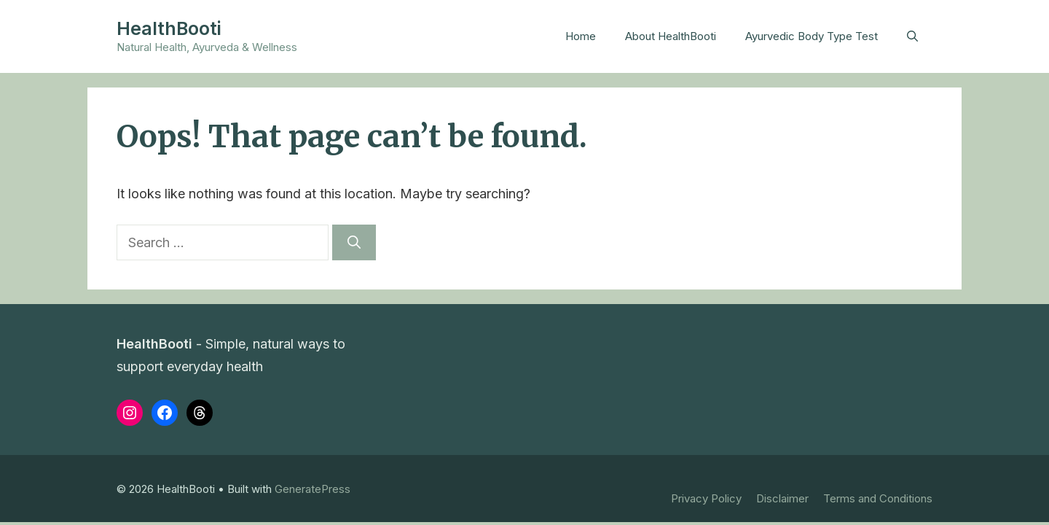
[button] (912, 36)
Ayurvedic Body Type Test (811, 36)
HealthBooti (169, 28)
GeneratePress (312, 489)
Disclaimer (782, 498)
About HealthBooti (670, 36)
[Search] (354, 242)
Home (580, 36)
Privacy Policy (706, 498)
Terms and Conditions (877, 498)
